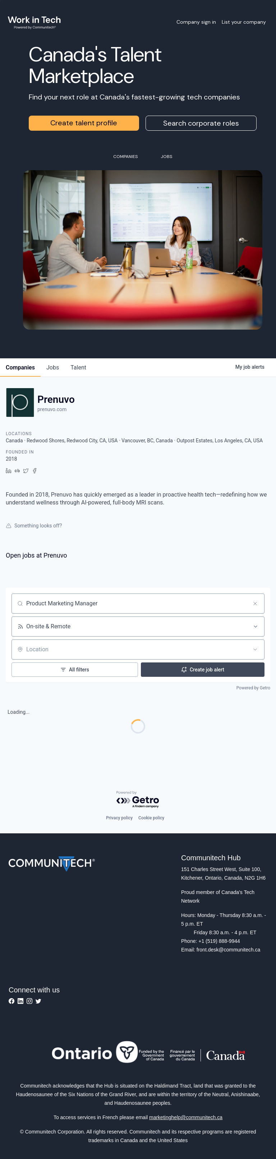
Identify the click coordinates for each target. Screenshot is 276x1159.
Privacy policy (119, 817)
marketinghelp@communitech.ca (185, 1117)
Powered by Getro (253, 687)
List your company (244, 22)
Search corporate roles (201, 123)
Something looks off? (34, 526)
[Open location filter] (255, 649)
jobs (52, 367)
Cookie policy (151, 817)
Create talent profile (83, 122)
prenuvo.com (51, 409)
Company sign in (196, 22)
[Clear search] (255, 603)
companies (20, 367)
